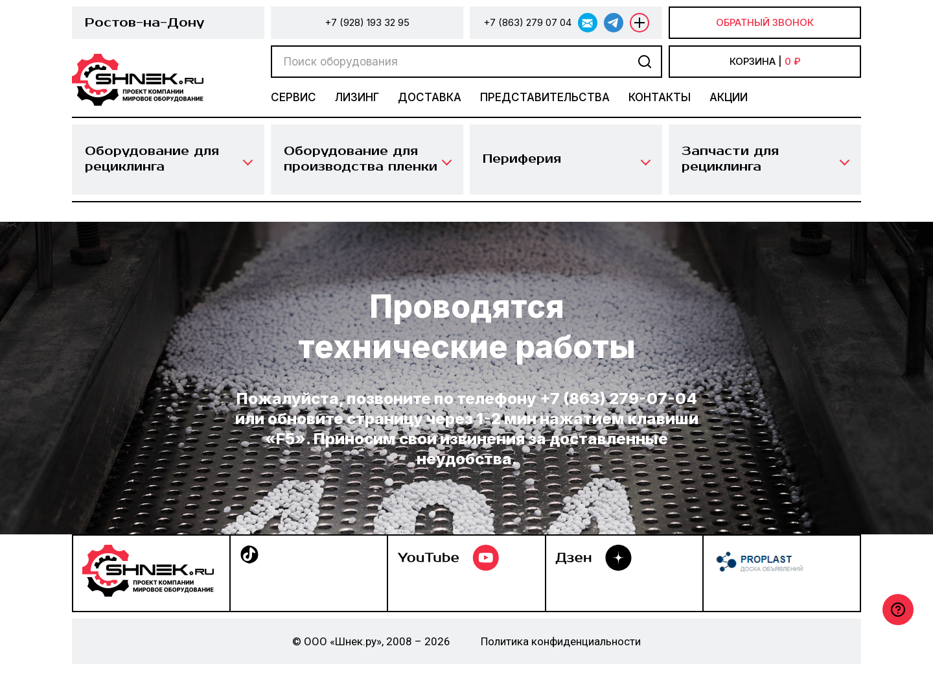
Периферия (522, 159)
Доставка (429, 97)
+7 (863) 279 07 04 (527, 22)
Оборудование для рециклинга (152, 158)
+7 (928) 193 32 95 (367, 22)
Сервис (293, 97)
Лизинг (357, 97)
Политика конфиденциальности (561, 641)
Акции (728, 97)
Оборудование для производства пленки (360, 158)
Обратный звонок (765, 22)
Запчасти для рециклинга (730, 158)
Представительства (545, 97)
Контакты (659, 97)
